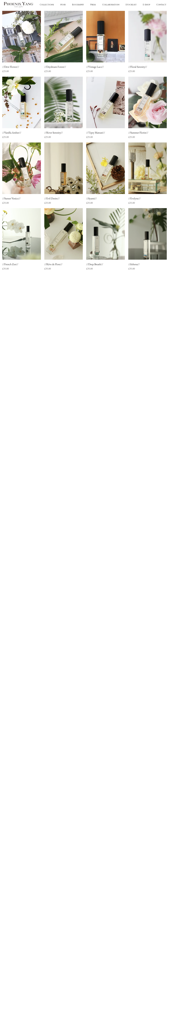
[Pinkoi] (70, 296)
